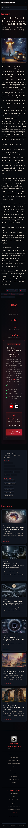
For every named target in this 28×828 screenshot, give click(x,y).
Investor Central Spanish (14, 760)
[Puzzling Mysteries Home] (8, 2)
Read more (7, 541)
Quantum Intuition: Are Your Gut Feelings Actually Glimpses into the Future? (13, 529)
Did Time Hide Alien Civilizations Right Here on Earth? (13, 672)
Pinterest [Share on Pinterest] (5, 297)
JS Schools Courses (14, 779)
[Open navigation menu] (25, 2)
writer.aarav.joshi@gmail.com (14, 746)
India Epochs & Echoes (14, 809)
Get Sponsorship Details (14, 432)
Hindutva (17, 471)
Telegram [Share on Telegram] (20, 294)
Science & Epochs (9, 492)
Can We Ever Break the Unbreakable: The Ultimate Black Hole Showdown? (13, 639)
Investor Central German (14, 763)
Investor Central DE (9, 468)
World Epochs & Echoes (14, 806)
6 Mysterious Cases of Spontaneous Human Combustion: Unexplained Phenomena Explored (13, 566)
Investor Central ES (9, 465)
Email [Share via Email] (12, 297)
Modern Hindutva (9, 495)
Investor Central (8, 462)
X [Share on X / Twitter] (16, 291)
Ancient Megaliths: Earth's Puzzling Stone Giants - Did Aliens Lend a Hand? (14, 707)
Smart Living (19, 468)
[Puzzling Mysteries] (11, 407)
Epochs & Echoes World (10, 483)
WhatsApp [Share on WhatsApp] (12, 294)
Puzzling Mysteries (9, 489)
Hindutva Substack (14, 816)
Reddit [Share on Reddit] (4, 294)
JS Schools (13, 474)
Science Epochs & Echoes (14, 803)
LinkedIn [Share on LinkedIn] (22, 291)
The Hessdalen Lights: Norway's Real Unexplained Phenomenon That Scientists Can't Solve (13, 603)
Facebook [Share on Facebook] (10, 291)
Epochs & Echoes (9, 471)
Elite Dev (7, 474)
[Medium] (17, 407)
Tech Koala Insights (9, 480)
